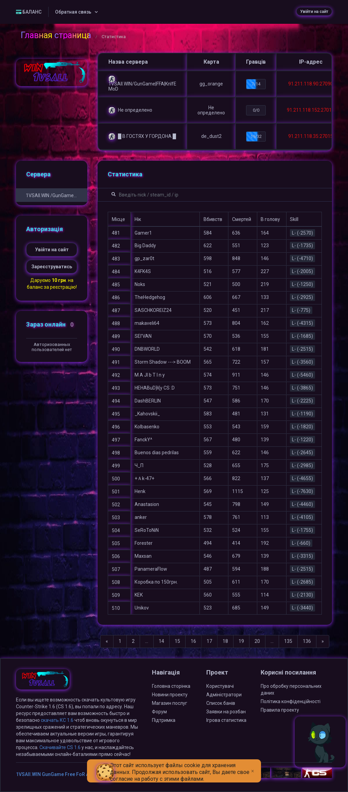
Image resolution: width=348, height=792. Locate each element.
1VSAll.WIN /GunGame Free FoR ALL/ (51, 195)
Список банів (220, 703)
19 (241, 641)
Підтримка (163, 720)
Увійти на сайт (314, 11)
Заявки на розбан (226, 711)
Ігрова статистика (226, 720)
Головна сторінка (171, 686)
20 (257, 641)
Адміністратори (224, 694)
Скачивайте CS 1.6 (60, 747)
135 (288, 641)
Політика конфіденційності (290, 701)
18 (225, 641)
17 (209, 641)
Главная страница (56, 35)
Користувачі (220, 686)
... (146, 641)
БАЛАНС (28, 12)
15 (177, 641)
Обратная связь (73, 12)
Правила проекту (280, 710)
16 (193, 641)
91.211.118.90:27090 (310, 83)
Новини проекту (170, 694)
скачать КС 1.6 (57, 720)
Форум (159, 711)
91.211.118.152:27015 (310, 110)
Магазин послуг (169, 703)
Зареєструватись (51, 266)
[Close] (252, 766)
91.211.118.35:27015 (310, 136)
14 (161, 641)
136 (307, 641)
